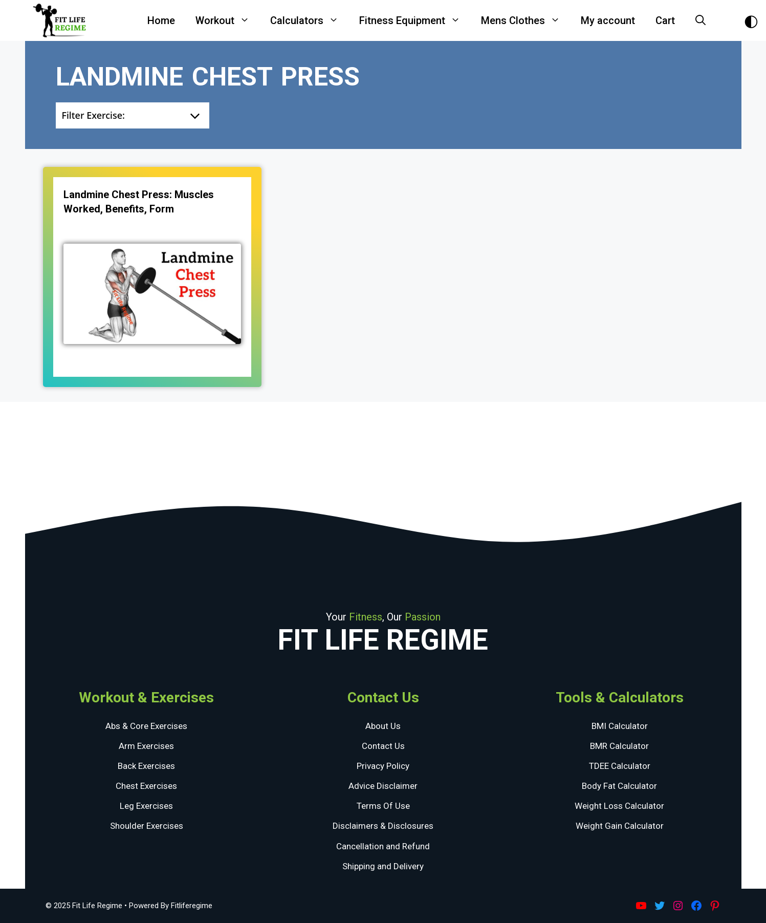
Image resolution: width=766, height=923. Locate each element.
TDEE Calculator (619, 766)
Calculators (309, 20)
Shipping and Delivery (383, 866)
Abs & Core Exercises (146, 726)
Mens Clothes (526, 20)
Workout (227, 20)
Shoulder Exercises (146, 826)
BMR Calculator (619, 746)
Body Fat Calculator (619, 786)
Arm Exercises (146, 746)
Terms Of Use (383, 806)
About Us (383, 726)
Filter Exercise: (93, 115)
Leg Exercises (146, 806)
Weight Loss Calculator (619, 806)
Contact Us (383, 746)
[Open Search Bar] (700, 20)
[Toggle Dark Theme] (751, 21)
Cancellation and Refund (383, 846)
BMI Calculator (620, 726)
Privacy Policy (383, 766)
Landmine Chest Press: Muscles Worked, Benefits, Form (138, 201)
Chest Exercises (146, 786)
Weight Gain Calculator (620, 826)
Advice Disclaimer (383, 786)
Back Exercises (146, 766)
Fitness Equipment (415, 20)
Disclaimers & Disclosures (383, 826)
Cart (665, 20)
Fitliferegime (191, 905)
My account (608, 20)
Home (161, 20)
